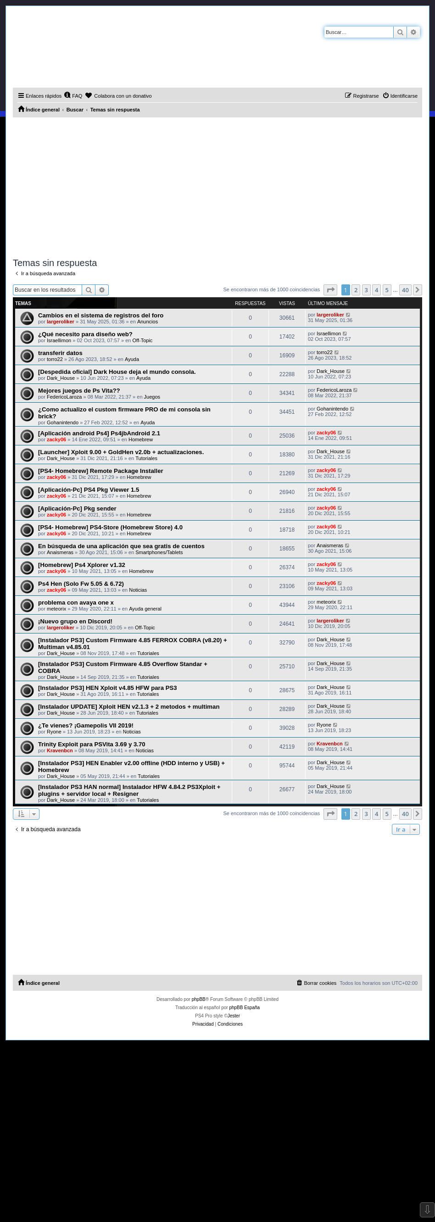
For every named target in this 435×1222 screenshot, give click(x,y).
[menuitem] (73, 95)
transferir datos (60, 353)
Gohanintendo (62, 422)
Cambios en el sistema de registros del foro (100, 315)
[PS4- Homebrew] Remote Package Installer (100, 470)
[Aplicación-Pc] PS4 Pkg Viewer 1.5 (88, 489)
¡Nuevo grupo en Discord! (75, 621)
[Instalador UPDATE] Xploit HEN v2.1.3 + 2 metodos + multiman (128, 706)
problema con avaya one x (76, 602)
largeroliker (60, 321)
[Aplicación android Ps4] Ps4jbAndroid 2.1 (99, 433)
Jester (234, 1015)
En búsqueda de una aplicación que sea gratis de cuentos (121, 546)
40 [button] (405, 290)
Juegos (152, 397)
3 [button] (366, 290)
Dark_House (61, 378)
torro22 (55, 359)
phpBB (199, 999)
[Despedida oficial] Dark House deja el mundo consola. (117, 371)
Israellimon (59, 340)
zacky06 (56, 439)
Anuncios (147, 321)
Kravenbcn (60, 750)
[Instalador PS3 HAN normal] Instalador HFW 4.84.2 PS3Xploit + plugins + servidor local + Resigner (129, 790)
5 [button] (387, 290)
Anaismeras (60, 552)
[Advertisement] (217, 186)
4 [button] (376, 290)
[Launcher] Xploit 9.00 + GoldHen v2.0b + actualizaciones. (121, 452)
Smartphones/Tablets (159, 552)
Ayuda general (145, 608)
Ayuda (132, 359)
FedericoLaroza (64, 397)
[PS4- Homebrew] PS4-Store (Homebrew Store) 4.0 (110, 527)
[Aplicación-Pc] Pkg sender (77, 508)
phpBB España (244, 1007)
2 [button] (355, 290)
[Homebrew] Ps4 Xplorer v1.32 (81, 564)
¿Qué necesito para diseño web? (85, 334)
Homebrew (140, 439)
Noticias (138, 590)
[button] (330, 289)
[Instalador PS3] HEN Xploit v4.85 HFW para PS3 (107, 687)
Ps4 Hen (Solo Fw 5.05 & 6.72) (81, 583)
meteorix (56, 608)
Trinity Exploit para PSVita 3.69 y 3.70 (91, 744)
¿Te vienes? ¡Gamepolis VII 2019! (86, 725)
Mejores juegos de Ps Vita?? (79, 390)
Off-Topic (143, 340)
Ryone (54, 731)
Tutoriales (146, 458)
